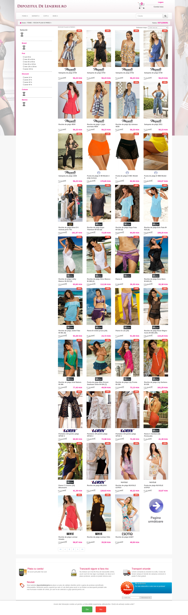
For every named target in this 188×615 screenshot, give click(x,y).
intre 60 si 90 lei (28, 62)
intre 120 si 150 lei (29, 66)
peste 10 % (27, 77)
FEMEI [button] (25, 16)
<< (60, 549)
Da (87, 609)
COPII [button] (46, 16)
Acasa (23, 23)
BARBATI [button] (35, 16)
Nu (101, 609)
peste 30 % (27, 82)
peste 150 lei (27, 69)
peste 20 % (27, 80)
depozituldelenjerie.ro (44, 585)
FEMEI (29, 23)
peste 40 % (27, 84)
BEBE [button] (55, 16)
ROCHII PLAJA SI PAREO (42, 23)
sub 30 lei (26, 57)
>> (82, 549)
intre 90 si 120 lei (29, 64)
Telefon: (160, 23)
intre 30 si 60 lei (28, 59)
